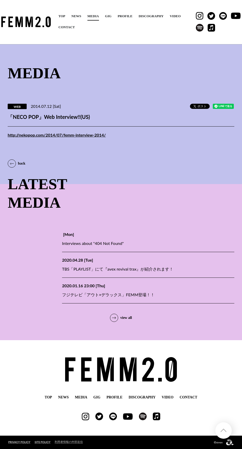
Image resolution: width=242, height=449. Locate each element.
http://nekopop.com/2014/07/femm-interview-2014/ (57, 134)
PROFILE (125, 16)
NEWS (76, 16)
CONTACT (66, 27)
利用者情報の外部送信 (69, 441)
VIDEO (175, 16)
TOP (61, 16)
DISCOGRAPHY (151, 16)
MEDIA (93, 16)
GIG (108, 16)
